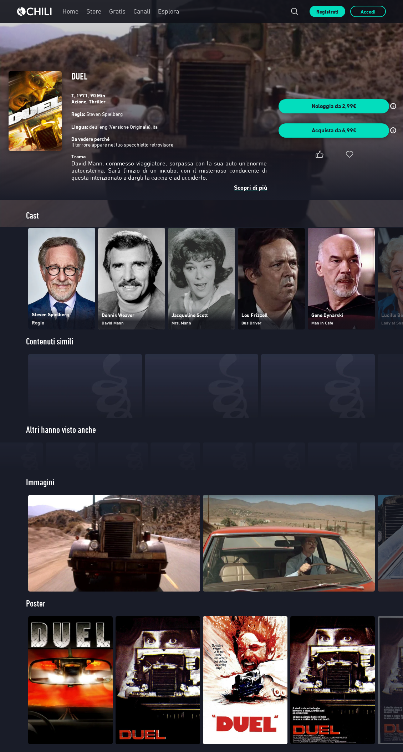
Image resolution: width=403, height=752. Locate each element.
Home (70, 11)
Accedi (368, 12)
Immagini (40, 518)
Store (93, 11)
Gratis (117, 11)
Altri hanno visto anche (61, 430)
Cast (32, 215)
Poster (36, 639)
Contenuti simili (49, 341)
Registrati (327, 12)
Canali (141, 11)
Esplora (168, 11)
